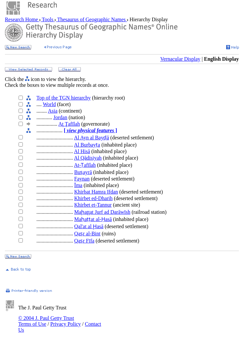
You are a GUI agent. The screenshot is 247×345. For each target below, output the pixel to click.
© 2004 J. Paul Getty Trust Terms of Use (46, 321)
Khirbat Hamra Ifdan (96, 192)
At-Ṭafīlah (85, 165)
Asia (52, 111)
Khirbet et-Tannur (93, 205)
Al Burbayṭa (87, 145)
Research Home (22, 19)
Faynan (82, 178)
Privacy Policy (65, 324)
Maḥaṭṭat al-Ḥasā (93, 219)
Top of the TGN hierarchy (63, 98)
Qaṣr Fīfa (84, 240)
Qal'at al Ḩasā (89, 226)
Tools (48, 19)
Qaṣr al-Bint (87, 233)
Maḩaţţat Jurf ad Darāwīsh (102, 212)
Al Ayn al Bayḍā (91, 137)
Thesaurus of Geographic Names (91, 19)
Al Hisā (82, 151)
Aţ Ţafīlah (69, 124)
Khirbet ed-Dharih (93, 198)
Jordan (60, 117)
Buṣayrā (83, 172)
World (49, 104)
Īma (78, 185)
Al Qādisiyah (88, 158)
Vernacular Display (180, 59)
